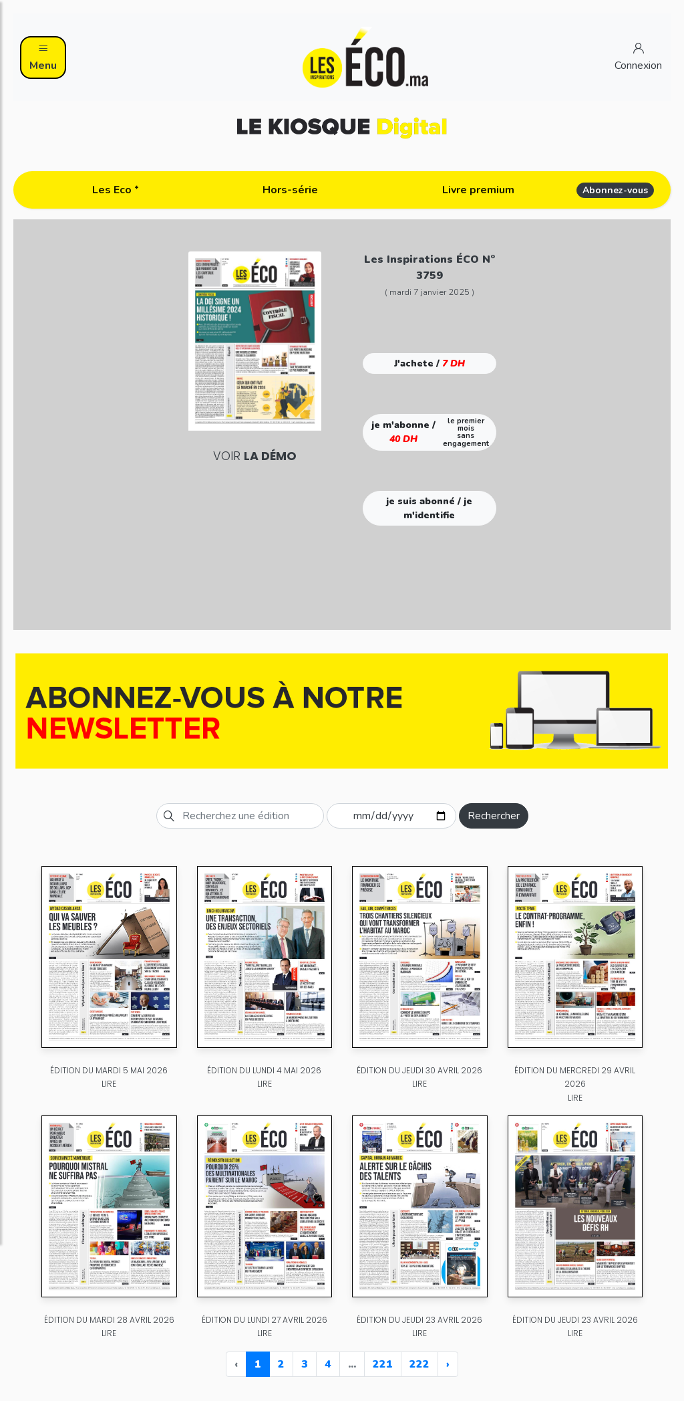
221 (383, 1364)
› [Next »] (448, 1364)
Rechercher (494, 816)
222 (419, 1364)
